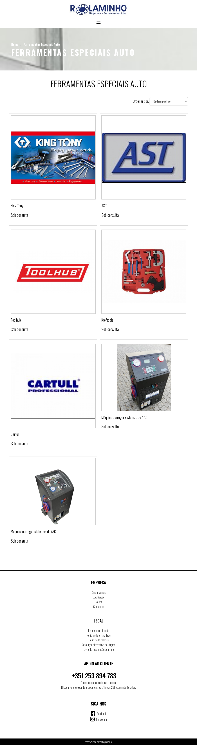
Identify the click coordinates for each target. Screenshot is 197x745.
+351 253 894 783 (94, 675)
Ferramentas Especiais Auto (41, 44)
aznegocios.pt (106, 742)
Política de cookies (99, 640)
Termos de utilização (98, 630)
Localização (99, 597)
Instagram (101, 719)
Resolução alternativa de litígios (98, 644)
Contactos (98, 606)
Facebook (102, 713)
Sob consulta (19, 215)
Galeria (98, 601)
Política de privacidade (98, 635)
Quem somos (98, 592)
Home (14, 44)
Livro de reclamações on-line (99, 649)
